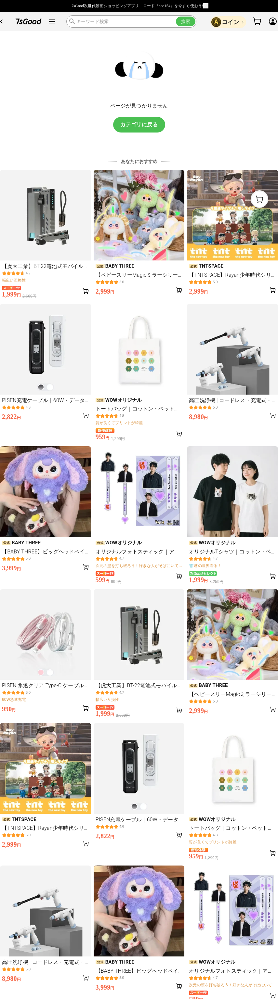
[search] (131, 21)
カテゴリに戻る (139, 124)
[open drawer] (52, 21)
